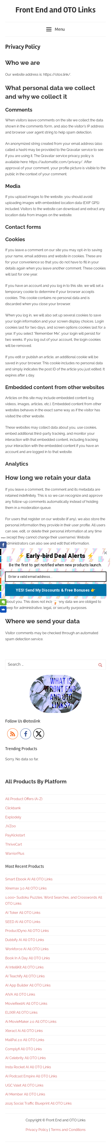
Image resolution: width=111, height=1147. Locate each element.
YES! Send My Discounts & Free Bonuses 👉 (55, 590)
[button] (55, 555)
